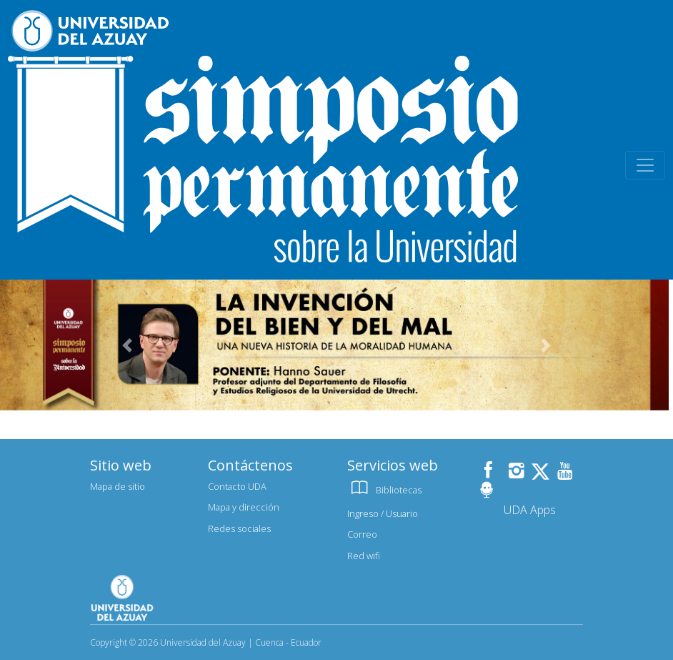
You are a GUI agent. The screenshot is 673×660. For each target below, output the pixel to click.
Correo (362, 534)
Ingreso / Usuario (382, 513)
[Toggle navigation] (645, 165)
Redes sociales (239, 528)
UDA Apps (530, 510)
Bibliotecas (384, 490)
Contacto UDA (237, 486)
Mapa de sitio (117, 486)
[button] (127, 345)
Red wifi (363, 555)
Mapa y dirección (243, 507)
